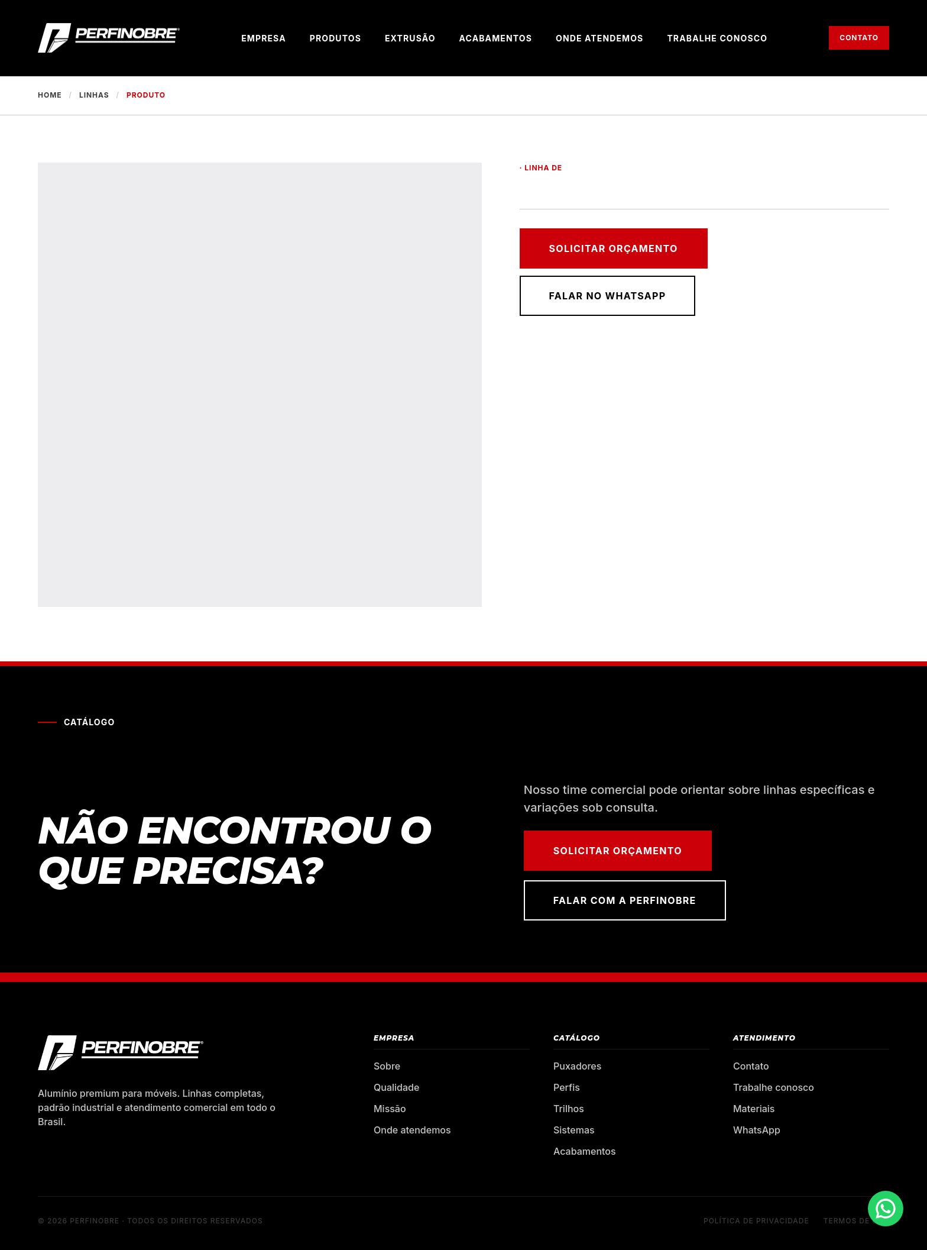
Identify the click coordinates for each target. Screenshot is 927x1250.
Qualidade (396, 1087)
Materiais (753, 1109)
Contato (859, 37)
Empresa (263, 38)
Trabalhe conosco (717, 38)
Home (50, 95)
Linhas (94, 95)
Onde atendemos (599, 38)
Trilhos (568, 1109)
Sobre (387, 1066)
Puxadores (577, 1066)
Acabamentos (495, 38)
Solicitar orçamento (613, 248)
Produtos (335, 38)
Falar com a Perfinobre (624, 900)
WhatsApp (756, 1130)
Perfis (566, 1087)
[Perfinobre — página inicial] (109, 38)
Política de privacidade (756, 1220)
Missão (390, 1109)
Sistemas (574, 1130)
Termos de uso (856, 1220)
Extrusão (410, 38)
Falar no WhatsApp (607, 296)
